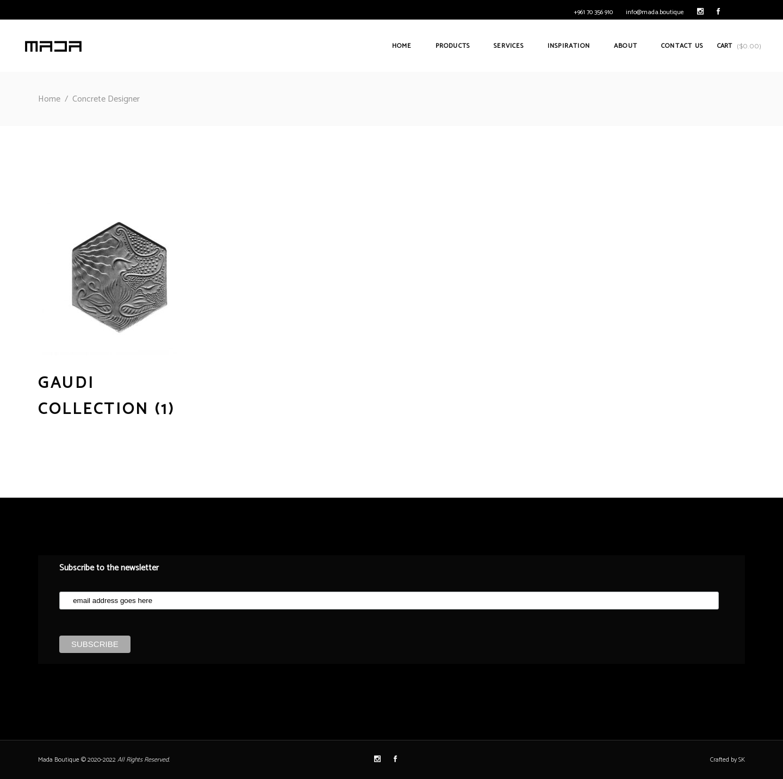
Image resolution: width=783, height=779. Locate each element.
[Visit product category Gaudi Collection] (120, 384)
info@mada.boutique (655, 12)
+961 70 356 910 (593, 12)
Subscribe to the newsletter (109, 568)
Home (49, 99)
